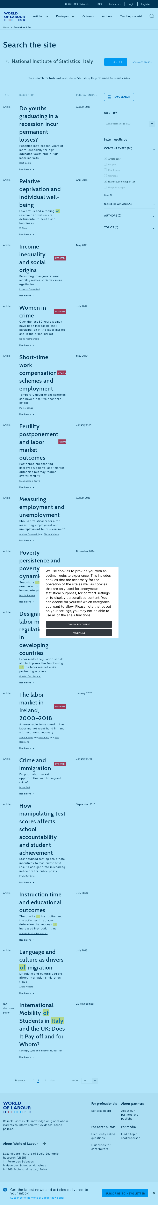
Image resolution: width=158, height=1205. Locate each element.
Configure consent (79, 624)
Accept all (79, 633)
